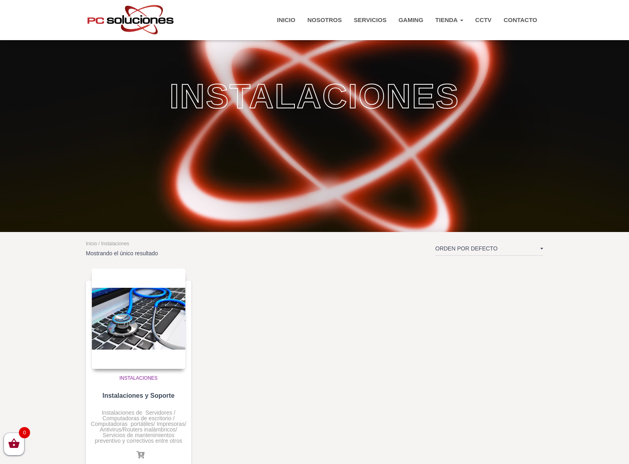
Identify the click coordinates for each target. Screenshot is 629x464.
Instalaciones (139, 378)
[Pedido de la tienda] (489, 250)
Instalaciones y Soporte (138, 395)
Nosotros (324, 19)
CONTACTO (520, 19)
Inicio (91, 243)
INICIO (286, 19)
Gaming (410, 19)
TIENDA (449, 19)
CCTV (483, 19)
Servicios (370, 19)
